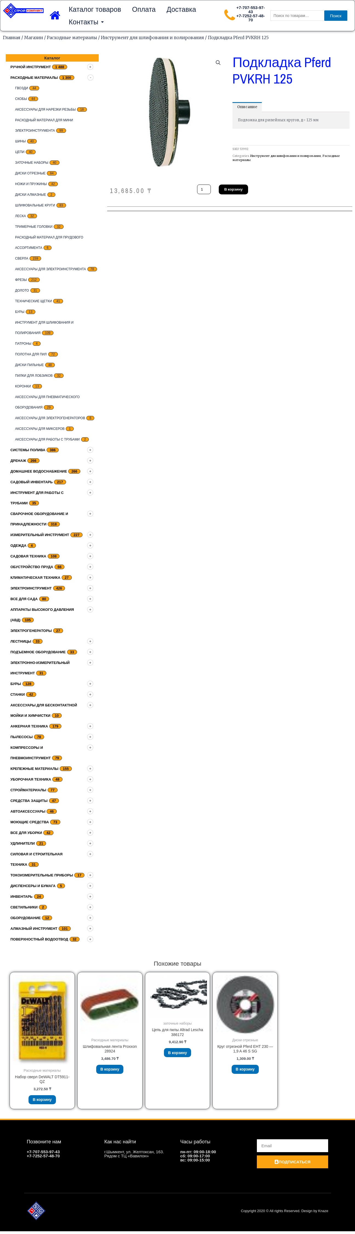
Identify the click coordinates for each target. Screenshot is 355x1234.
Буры (19, 312)
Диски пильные (29, 365)
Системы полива (27, 450)
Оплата (144, 9)
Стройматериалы (28, 790)
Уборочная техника (30, 779)
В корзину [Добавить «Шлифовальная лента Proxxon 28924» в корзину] (110, 1071)
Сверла (21, 258)
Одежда (18, 545)
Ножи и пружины (31, 184)
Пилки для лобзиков (34, 376)
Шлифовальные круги (35, 205)
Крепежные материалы (34, 769)
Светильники (24, 907)
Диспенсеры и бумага (33, 886)
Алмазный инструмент (33, 929)
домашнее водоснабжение (38, 471)
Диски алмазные (30, 195)
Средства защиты (29, 801)
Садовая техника (28, 556)
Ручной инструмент (30, 67)
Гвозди (21, 88)
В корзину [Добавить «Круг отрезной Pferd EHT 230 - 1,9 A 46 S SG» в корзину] (245, 1071)
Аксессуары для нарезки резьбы (45, 109)
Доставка (181, 9)
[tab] (248, 107)
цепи (19, 152)
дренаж (18, 461)
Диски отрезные (30, 173)
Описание (248, 107)
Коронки (23, 386)
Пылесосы (21, 737)
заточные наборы (31, 163)
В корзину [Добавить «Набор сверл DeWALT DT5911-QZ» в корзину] (42, 1101)
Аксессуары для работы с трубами (47, 439)
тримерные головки (33, 227)
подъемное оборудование (38, 652)
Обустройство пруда (31, 567)
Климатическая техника (35, 578)
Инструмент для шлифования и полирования (152, 37)
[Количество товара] (204, 189)
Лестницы (20, 641)
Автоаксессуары (27, 811)
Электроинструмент (31, 588)
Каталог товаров (95, 9)
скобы (21, 99)
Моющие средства (29, 822)
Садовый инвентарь (31, 482)
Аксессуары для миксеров (39, 429)
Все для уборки (26, 833)
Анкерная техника (29, 726)
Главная (11, 37)
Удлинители (22, 843)
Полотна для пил (31, 354)
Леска (20, 216)
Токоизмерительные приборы (41, 875)
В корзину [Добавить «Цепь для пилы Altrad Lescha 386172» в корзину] (177, 1054)
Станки (17, 694)
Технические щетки (33, 301)
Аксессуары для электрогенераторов (50, 418)
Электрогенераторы (31, 631)
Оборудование (25, 918)
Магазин (33, 37)
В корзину (236, 189)
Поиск (336, 15)
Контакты (86, 22)
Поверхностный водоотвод (39, 939)
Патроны (23, 344)
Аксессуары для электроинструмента (50, 269)
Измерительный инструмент (39, 535)
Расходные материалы (72, 37)
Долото (22, 290)
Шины (20, 141)
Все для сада (24, 599)
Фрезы (21, 280)
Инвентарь (21, 896)
